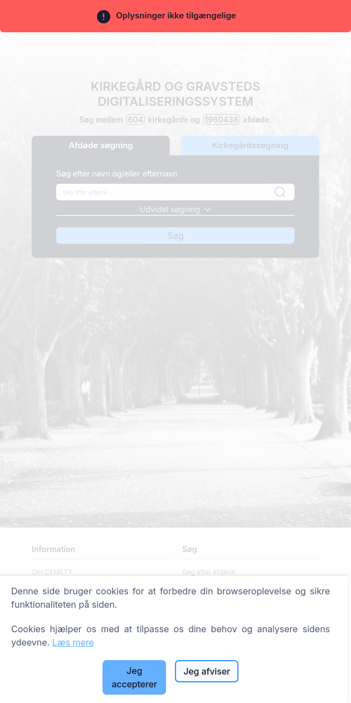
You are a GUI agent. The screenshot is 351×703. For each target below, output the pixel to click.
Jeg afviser (206, 671)
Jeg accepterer (134, 677)
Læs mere (73, 642)
